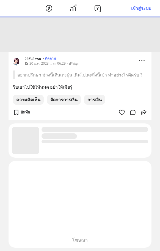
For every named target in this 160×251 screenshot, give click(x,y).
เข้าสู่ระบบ (141, 8)
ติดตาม (50, 58)
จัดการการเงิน (64, 100)
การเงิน (94, 100)
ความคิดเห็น (28, 100)
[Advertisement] (80, 34)
